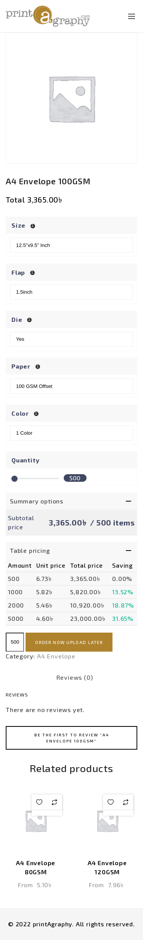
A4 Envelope (56, 656)
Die (17, 319)
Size (19, 225)
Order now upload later (69, 642)
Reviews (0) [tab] (74, 677)
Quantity (25, 460)
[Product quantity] (15, 642)
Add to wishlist (39, 802)
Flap (19, 272)
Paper (21, 366)
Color (21, 413)
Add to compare (54, 802)
